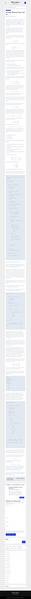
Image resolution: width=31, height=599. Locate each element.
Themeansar (22, 597)
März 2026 (7, 552)
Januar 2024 (8, 569)
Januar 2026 (8, 556)
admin (9, 16)
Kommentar (8, 505)
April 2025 (7, 560)
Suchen (7, 539)
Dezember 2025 (8, 558)
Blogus (18, 597)
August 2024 (8, 567)
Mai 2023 (7, 580)
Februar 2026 (8, 554)
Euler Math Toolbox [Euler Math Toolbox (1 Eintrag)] (19, 546)
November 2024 (8, 565)
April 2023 (7, 582)
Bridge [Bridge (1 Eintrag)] (7, 546)
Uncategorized (8, 10)
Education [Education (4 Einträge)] (14, 546)
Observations (15, 2)
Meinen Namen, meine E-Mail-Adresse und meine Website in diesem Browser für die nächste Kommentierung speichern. (15, 532)
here (18, 23)
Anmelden (7, 586)
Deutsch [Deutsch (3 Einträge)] (10, 546)
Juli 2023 (7, 578)
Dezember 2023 (8, 571)
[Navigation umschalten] (5, 2)
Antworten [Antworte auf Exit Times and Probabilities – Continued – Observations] (21, 497)
